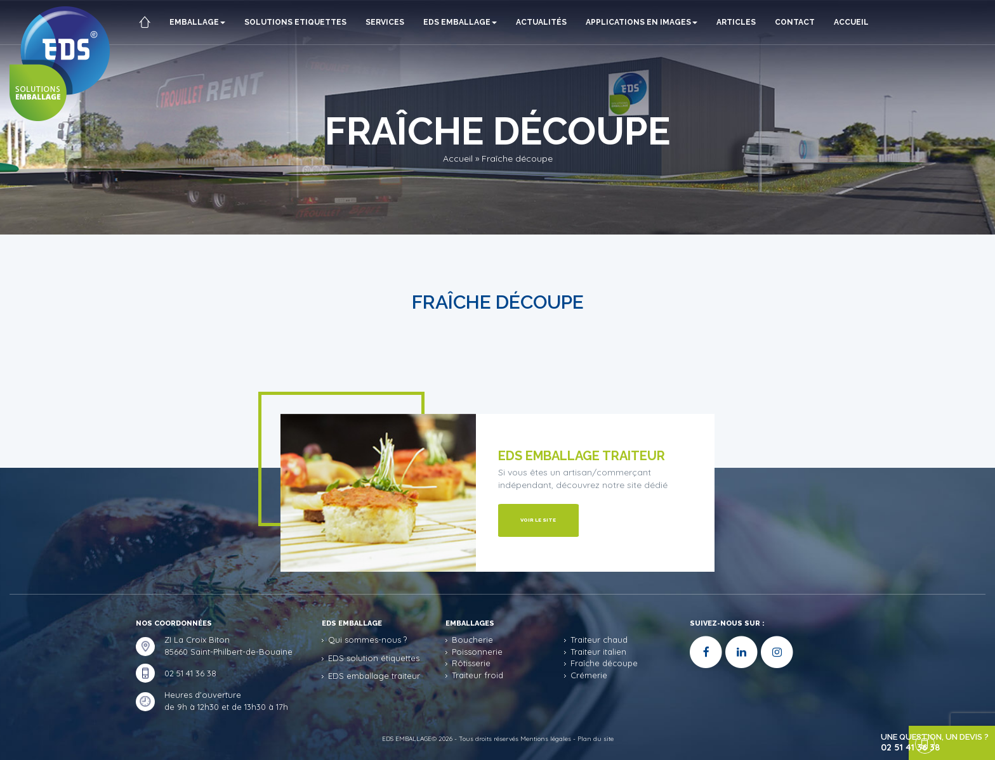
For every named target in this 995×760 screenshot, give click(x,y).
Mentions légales (545, 739)
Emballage (204, 22)
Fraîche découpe (604, 663)
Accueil (162, 66)
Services (391, 22)
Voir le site (539, 520)
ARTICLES (742, 22)
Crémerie (588, 675)
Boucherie (472, 639)
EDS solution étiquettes (373, 658)
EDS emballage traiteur (374, 676)
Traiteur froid (477, 675)
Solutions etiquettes (302, 22)
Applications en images (648, 22)
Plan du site (595, 739)
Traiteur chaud (599, 639)
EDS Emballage (466, 22)
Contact (801, 22)
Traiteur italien (598, 652)
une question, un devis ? (921, 743)
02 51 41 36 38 (190, 673)
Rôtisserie (471, 663)
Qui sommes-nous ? (367, 639)
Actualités (547, 22)
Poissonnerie (477, 652)
